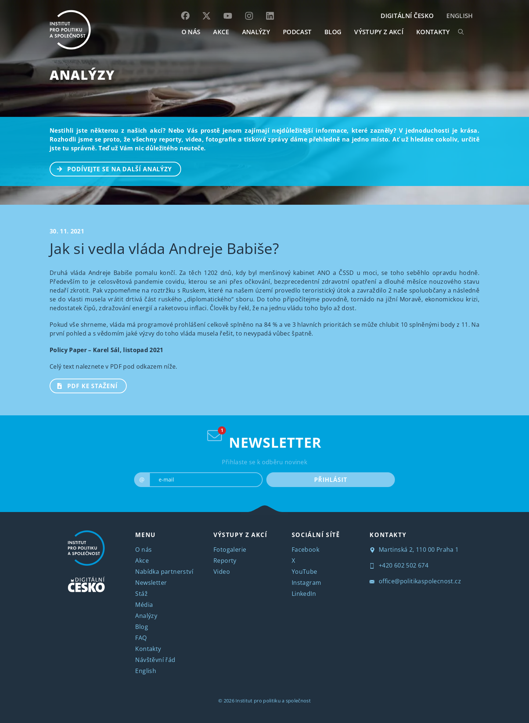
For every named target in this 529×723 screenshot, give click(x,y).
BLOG (332, 32)
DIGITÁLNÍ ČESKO (407, 15)
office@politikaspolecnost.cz (415, 581)
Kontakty (148, 649)
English (459, 15)
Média (144, 605)
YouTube (304, 572)
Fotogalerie (229, 549)
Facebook (305, 549)
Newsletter (151, 583)
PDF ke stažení (84, 385)
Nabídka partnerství (164, 572)
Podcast (297, 32)
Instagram (306, 583)
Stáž (141, 594)
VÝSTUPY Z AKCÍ (240, 535)
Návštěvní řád (155, 660)
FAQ (141, 638)
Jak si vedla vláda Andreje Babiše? (164, 248)
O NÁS (191, 32)
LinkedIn (304, 594)
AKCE (221, 32)
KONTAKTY (433, 32)
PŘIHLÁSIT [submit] (330, 480)
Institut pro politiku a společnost (273, 700)
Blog (141, 627)
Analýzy (256, 32)
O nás (143, 549)
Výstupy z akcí (378, 32)
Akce (142, 560)
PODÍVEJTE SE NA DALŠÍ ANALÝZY (111, 168)
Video (221, 572)
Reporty (225, 560)
